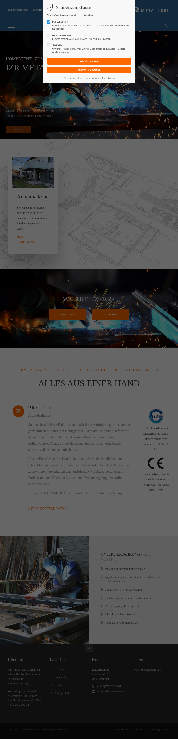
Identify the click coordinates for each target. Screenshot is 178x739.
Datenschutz (69, 78)
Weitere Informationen (103, 78)
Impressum (84, 78)
